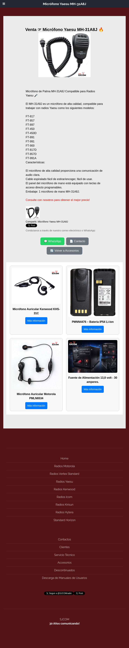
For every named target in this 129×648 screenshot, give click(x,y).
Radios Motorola (64, 466)
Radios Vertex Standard (64, 473)
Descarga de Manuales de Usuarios (64, 578)
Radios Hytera (64, 512)
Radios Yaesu (64, 481)
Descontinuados (64, 570)
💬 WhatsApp (52, 241)
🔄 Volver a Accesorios (64, 250)
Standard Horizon (64, 520)
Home (64, 458)
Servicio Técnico (64, 555)
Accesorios (64, 562)
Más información (36, 320)
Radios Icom (64, 497)
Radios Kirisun (64, 504)
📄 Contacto (77, 241)
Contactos (64, 539)
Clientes (64, 547)
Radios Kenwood (64, 489)
